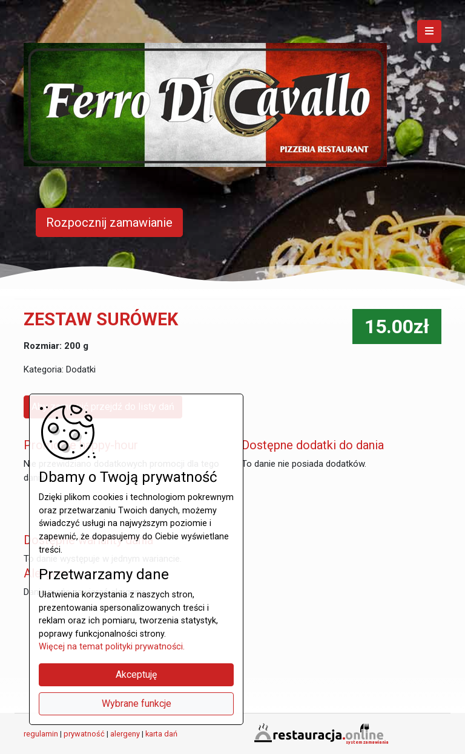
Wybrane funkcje (136, 703)
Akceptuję (136, 674)
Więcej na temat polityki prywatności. (112, 647)
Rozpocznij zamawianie (109, 222)
